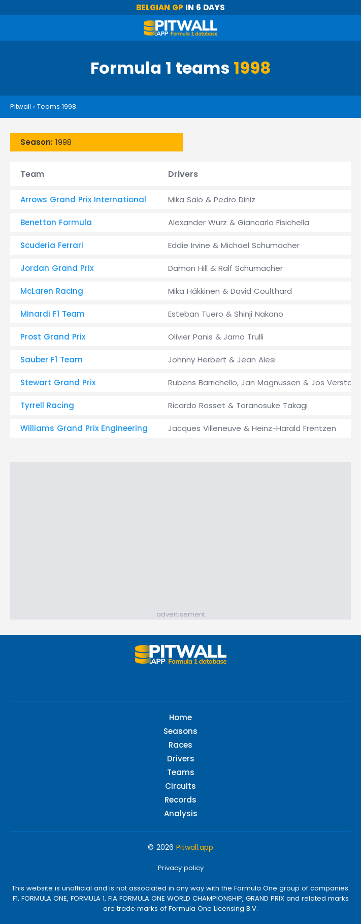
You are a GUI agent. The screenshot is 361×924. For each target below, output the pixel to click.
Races (180, 745)
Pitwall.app (194, 847)
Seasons (180, 731)
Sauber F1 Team (51, 359)
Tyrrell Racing (47, 405)
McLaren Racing (51, 291)
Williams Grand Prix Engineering (84, 428)
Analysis (181, 813)
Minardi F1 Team (52, 314)
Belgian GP (159, 7)
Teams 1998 (56, 106)
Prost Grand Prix (52, 336)
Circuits (180, 786)
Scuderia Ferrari (51, 245)
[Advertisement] (185, 538)
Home (180, 717)
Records (180, 799)
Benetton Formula (56, 222)
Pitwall (20, 106)
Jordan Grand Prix (56, 268)
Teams (180, 772)
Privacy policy (181, 868)
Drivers (180, 758)
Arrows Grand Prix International (83, 199)
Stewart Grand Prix (57, 382)
